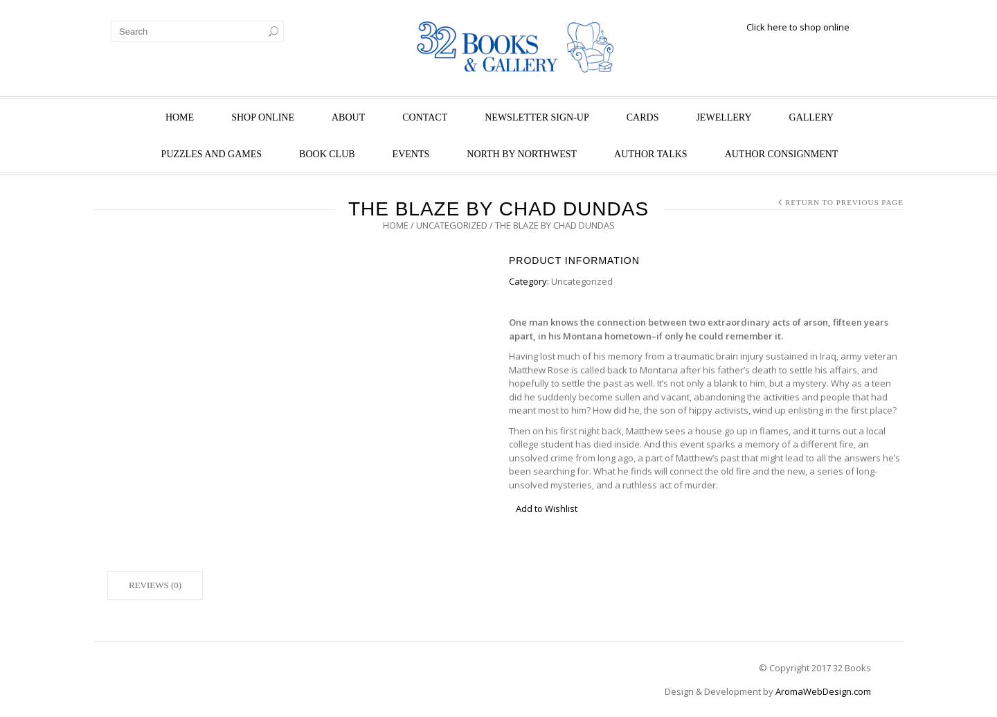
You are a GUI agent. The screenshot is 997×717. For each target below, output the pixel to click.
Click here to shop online (798, 27)
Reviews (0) (155, 585)
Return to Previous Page (844, 202)
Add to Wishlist (546, 508)
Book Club (327, 154)
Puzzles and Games (211, 154)
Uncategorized (451, 225)
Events (411, 154)
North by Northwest (522, 154)
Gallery (811, 117)
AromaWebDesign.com (823, 691)
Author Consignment (781, 154)
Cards (643, 117)
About (348, 117)
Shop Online (262, 117)
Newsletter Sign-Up (537, 117)
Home (179, 117)
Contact (424, 117)
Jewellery (723, 117)
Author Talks (651, 154)
